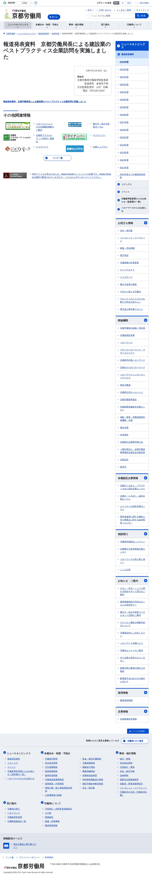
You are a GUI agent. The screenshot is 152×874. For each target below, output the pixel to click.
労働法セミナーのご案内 (131, 651)
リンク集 (9, 855)
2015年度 (124, 137)
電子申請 (124, 255)
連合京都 (124, 428)
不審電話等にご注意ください (132, 635)
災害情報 (132, 712)
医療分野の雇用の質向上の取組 (132, 670)
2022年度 (124, 84)
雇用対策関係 (51, 774)
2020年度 (124, 99)
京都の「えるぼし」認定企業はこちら (132, 498)
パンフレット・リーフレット (132, 239)
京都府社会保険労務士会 (131, 442)
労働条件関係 (51, 758)
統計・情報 (125, 758)
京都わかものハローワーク (132, 368)
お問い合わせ (105, 10)
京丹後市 (124, 435)
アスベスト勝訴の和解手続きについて (132, 625)
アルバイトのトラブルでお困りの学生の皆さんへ (132, 300)
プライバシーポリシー (29, 855)
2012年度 (124, 160)
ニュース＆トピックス (133, 46)
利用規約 (49, 855)
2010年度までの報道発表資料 (132, 176)
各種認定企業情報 (132, 478)
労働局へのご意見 (135, 741)
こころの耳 (125, 570)
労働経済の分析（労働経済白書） (133, 792)
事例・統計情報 (128, 753)
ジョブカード (126, 277)
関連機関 (132, 320)
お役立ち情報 (132, 223)
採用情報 (132, 693)
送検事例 (124, 774)
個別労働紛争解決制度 (92, 783)
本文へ (90, 10)
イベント (125, 192)
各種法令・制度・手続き (58, 753)
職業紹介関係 (88, 766)
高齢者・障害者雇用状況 (131, 783)
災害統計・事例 (127, 766)
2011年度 (124, 167)
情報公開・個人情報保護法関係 (58, 788)
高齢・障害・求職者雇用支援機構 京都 (132, 419)
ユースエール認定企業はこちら (132, 508)
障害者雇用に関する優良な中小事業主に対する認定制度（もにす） (132, 520)
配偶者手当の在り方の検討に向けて (132, 680)
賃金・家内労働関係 (91, 758)
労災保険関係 (51, 766)
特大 (129, 3)
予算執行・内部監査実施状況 (58, 806)
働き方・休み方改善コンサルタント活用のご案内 (132, 614)
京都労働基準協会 (128, 400)
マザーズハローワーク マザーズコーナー (132, 351)
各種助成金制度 (89, 774)
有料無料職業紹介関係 (92, 778)
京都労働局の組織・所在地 (132, 328)
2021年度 (124, 92)
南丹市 (123, 467)
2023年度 (124, 77)
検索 (143, 16)
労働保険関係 (88, 762)
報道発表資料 (127, 54)
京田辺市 (124, 460)
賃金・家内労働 (127, 770)
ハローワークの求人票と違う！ (132, 561)
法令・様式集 (126, 230)
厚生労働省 (144, 3)
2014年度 (124, 145)
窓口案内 (12, 801)
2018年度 (124, 115)
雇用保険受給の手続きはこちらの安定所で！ (132, 604)
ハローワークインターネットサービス (132, 376)
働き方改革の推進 (128, 284)
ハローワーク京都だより (131, 644)
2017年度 (124, 122)
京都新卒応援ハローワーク (132, 360)
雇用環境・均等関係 (54, 783)
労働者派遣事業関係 (54, 778)
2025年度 (124, 62)
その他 (48, 811)
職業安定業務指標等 (129, 778)
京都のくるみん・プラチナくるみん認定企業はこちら (132, 487)
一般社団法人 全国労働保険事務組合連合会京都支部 (132, 451)
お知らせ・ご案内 (132, 581)
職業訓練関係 (88, 770)
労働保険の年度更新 (129, 263)
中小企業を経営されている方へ (132, 660)
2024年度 (124, 69)
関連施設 (49, 815)
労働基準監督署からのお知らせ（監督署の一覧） (133, 200)
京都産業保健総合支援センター (132, 408)
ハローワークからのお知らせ (133, 209)
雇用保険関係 (51, 770)
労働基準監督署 (127, 335)
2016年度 (124, 130)
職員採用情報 (126, 701)
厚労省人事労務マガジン (131, 309)
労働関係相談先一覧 (16, 819)
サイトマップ (142, 10)
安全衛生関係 (51, 762)
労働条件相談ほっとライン (132, 542)
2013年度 (124, 152)
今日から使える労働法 (130, 292)
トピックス (126, 184)
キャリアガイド (127, 270)
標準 (116, 3)
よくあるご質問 (124, 10)
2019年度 (124, 107)
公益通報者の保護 (53, 794)
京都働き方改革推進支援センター (132, 551)
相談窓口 (132, 534)
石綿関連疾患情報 (128, 720)
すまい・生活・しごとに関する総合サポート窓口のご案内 (132, 592)
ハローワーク (126, 343)
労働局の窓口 (13, 806)
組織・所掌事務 (52, 819)
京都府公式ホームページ (131, 392)
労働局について (53, 801)
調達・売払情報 (127, 248)
